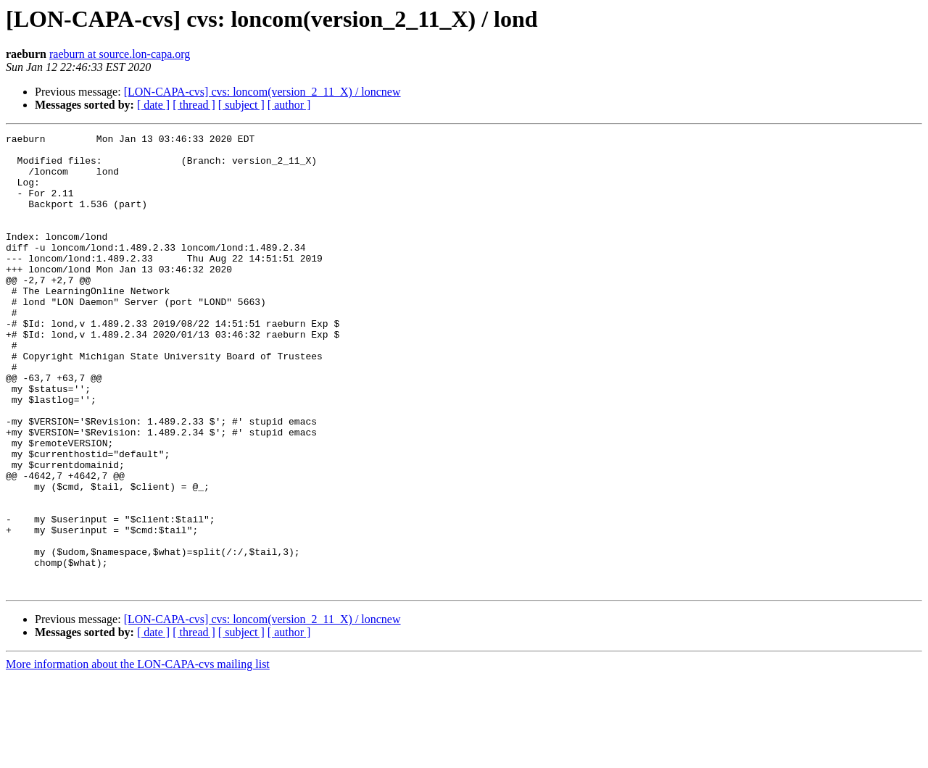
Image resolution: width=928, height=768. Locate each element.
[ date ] (153, 105)
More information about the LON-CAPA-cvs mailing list (138, 755)
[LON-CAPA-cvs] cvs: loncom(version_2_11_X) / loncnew (262, 91)
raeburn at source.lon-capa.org (119, 54)
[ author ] (289, 105)
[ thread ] (194, 105)
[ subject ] (241, 105)
